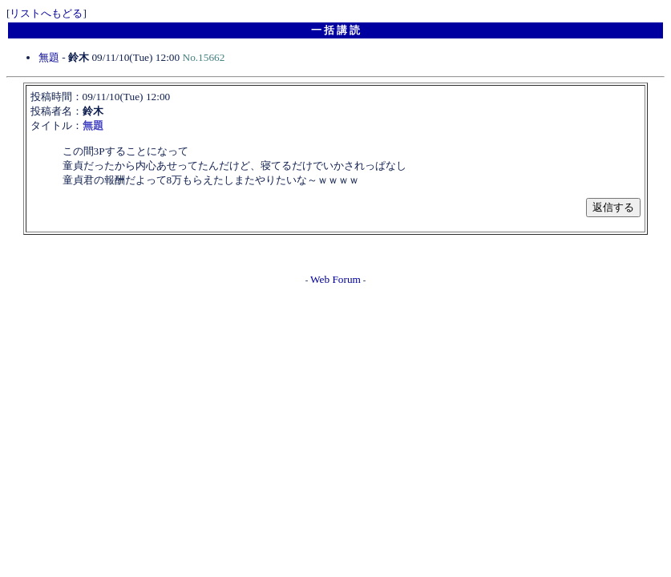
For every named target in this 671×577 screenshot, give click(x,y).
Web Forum (335, 279)
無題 (48, 57)
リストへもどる (46, 13)
